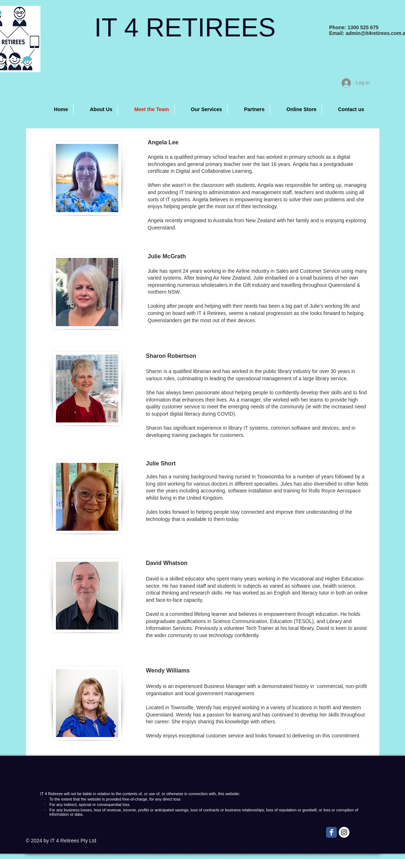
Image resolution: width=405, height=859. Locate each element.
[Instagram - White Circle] (344, 832)
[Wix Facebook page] (331, 832)
